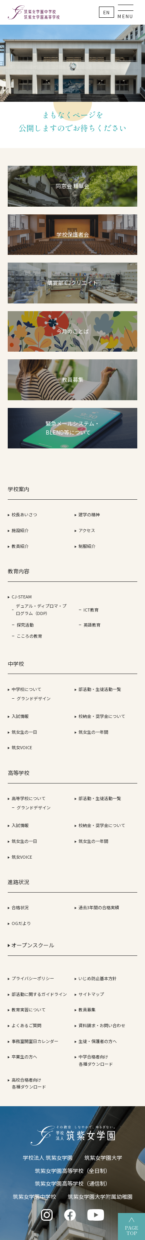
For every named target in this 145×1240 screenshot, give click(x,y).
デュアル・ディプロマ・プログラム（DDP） (41, 609)
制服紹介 (87, 546)
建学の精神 (89, 514)
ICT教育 (91, 610)
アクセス (86, 530)
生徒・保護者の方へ (97, 1041)
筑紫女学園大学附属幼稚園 (100, 1196)
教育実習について (29, 1009)
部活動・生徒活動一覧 (99, 689)
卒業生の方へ (24, 1056)
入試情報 (20, 716)
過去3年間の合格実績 (98, 907)
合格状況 (20, 907)
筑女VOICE (22, 747)
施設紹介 (20, 530)
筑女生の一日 (24, 732)
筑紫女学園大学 (103, 1157)
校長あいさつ (24, 514)
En (106, 12)
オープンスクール (31, 945)
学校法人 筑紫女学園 (48, 1157)
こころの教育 (29, 636)
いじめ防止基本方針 (97, 978)
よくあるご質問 (26, 1025)
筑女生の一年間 (93, 732)
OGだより (21, 923)
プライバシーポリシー (33, 978)
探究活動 (25, 625)
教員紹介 (20, 546)
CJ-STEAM (22, 596)
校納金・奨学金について (101, 716)
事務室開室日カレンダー (35, 1041)
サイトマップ (91, 994)
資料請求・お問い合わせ (101, 1025)
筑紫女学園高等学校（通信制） (73, 1183)
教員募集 (87, 1009)
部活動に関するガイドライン (39, 994)
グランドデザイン (34, 698)
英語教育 (92, 625)
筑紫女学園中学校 (34, 1196)
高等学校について (29, 798)
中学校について (26, 689)
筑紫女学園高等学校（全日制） (73, 1170)
